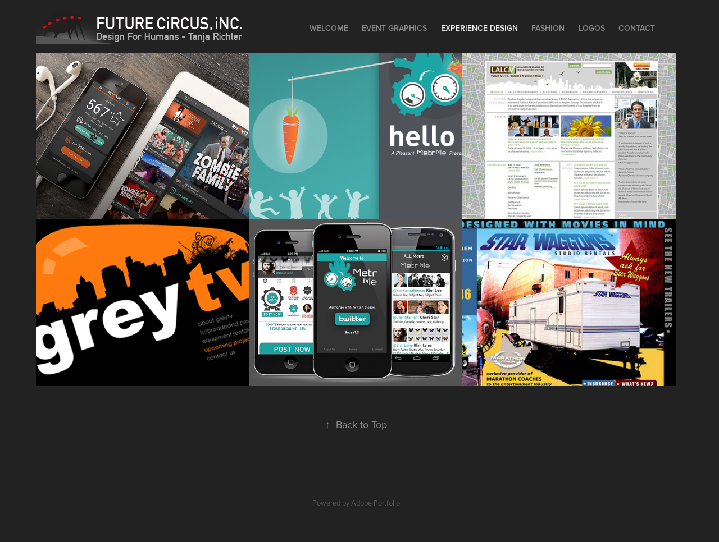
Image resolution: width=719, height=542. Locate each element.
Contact (636, 28)
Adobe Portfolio (375, 503)
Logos (592, 28)
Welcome (329, 28)
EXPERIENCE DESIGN (479, 28)
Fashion (548, 28)
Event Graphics (394, 28)
